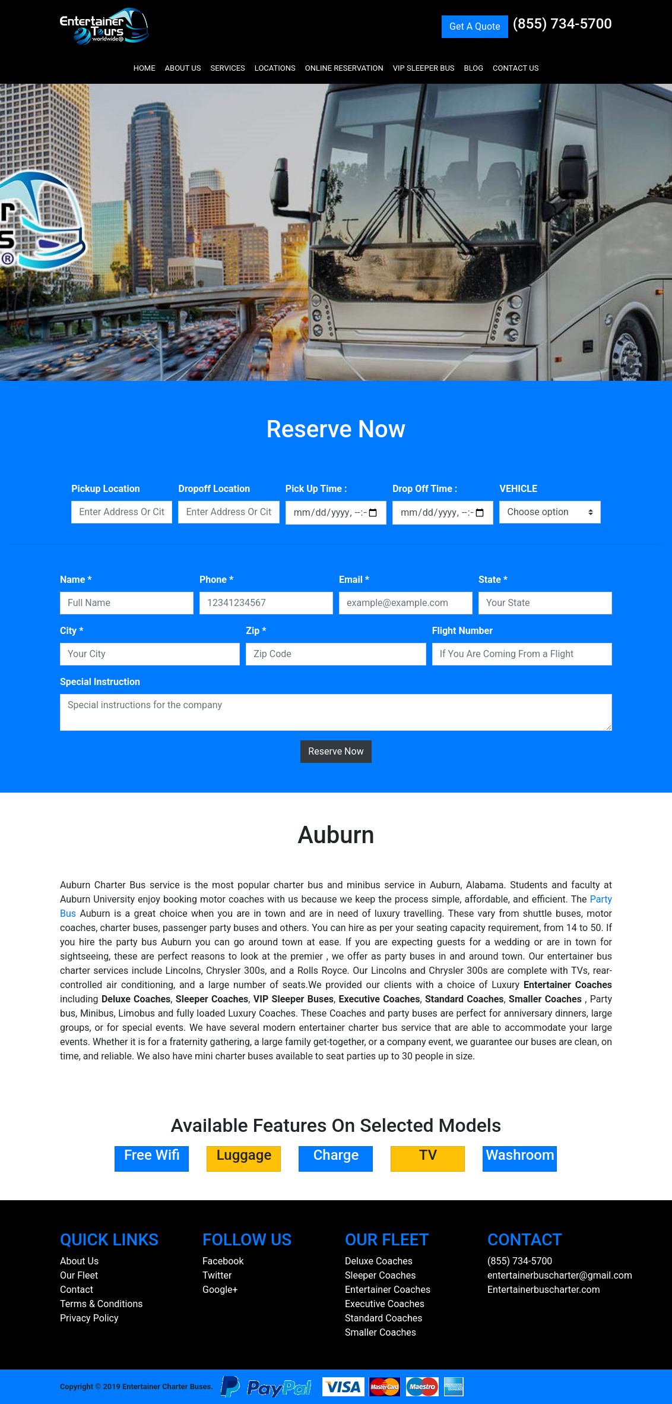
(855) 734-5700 (562, 23)
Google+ (220, 1289)
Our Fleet (79, 1275)
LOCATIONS (275, 68)
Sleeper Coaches (380, 1275)
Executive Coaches (384, 1304)
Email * (354, 579)
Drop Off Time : (424, 488)
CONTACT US (515, 68)
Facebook (222, 1261)
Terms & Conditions (101, 1304)
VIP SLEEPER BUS (424, 68)
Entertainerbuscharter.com (543, 1289)
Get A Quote (474, 26)
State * (493, 579)
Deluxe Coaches (379, 1261)
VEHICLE (518, 488)
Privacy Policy (89, 1318)
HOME (145, 68)
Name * (76, 579)
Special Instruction (100, 681)
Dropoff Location (214, 488)
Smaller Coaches (380, 1332)
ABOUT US (183, 68)
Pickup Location (105, 488)
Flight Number (462, 630)
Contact (76, 1289)
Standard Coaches (383, 1318)
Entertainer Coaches (387, 1289)
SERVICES (227, 68)
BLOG (474, 68)
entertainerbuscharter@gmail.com (559, 1275)
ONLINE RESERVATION (344, 68)
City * (71, 630)
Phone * (216, 579)
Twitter (217, 1275)
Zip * (256, 630)
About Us (79, 1261)
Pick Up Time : (316, 488)
